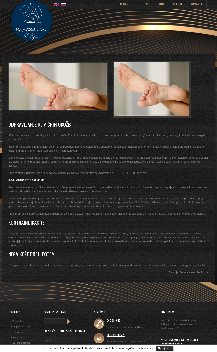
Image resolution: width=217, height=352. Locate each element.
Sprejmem (164, 348)
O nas (124, 3)
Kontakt (196, 3)
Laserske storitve (21, 343)
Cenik (161, 3)
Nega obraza (19, 321)
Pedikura (17, 337)
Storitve (142, 3)
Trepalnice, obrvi (21, 326)
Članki (177, 3)
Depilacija (18, 332)
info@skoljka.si (116, 335)
